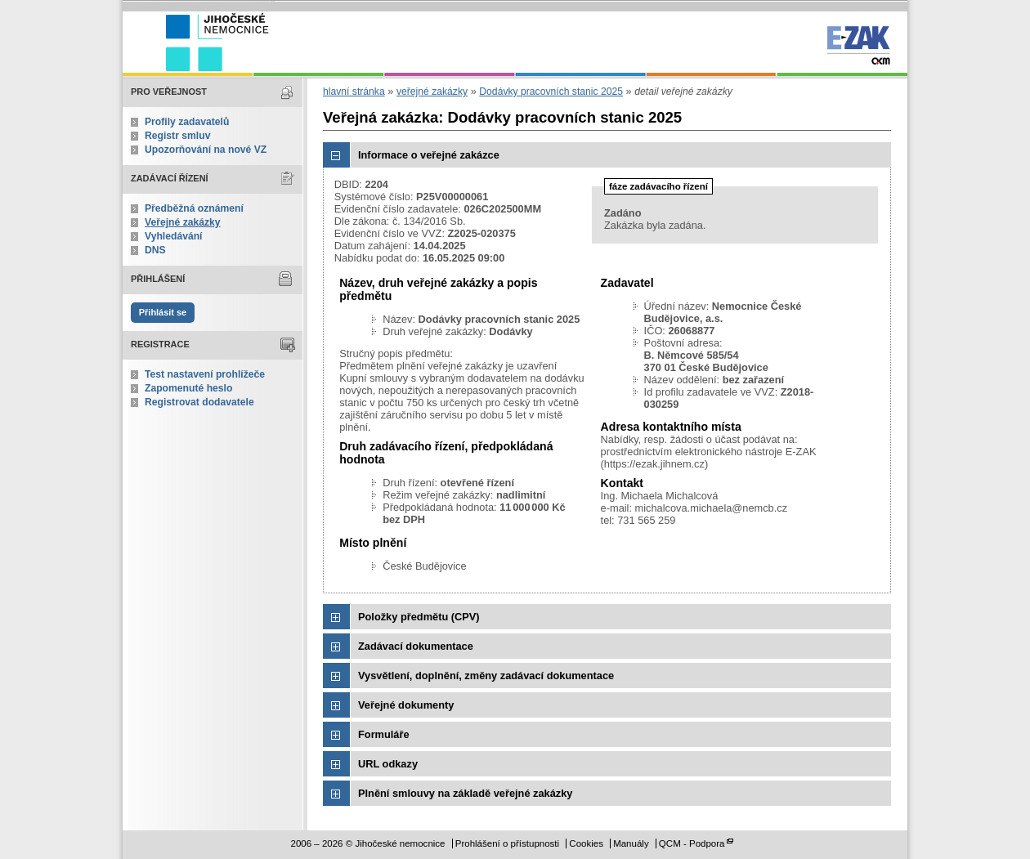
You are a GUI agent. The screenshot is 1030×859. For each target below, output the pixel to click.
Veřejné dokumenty (406, 705)
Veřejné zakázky (183, 222)
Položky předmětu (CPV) (419, 617)
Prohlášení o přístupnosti (507, 843)
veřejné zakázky (432, 91)
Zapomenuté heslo (188, 388)
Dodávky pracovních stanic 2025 (551, 91)
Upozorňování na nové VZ (205, 149)
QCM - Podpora (692, 843)
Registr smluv (177, 135)
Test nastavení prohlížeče (205, 374)
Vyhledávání (174, 236)
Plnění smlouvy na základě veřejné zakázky (465, 793)
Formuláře (384, 734)
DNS (155, 250)
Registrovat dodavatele (199, 402)
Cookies (586, 843)
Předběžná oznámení (194, 208)
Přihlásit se (162, 312)
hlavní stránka (354, 91)
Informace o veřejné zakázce (428, 155)
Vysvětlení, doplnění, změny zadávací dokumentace (486, 675)
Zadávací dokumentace (415, 646)
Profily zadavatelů (187, 122)
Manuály (631, 843)
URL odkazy (388, 764)
